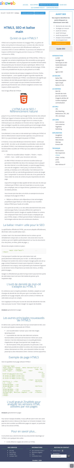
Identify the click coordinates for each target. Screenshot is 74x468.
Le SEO (57, 58)
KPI (56, 69)
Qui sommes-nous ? (38, 7)
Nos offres (34, 5)
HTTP (57, 160)
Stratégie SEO (59, 60)
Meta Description (60, 80)
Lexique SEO (13, 462)
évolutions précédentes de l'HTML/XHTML (25, 58)
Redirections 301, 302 (62, 113)
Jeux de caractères (61, 96)
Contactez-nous (37, 462)
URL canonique (60, 116)
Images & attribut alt (61, 98)
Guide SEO (63, 5)
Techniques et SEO (61, 63)
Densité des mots (60, 93)
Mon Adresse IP (60, 164)
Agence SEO (59, 72)
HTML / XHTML (60, 157)
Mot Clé (57, 91)
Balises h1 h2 (59, 85)
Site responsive (60, 153)
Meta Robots (59, 140)
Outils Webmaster (61, 65)
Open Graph (59, 83)
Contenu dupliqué (61, 100)
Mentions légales (37, 459)
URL (56, 109)
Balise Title (58, 78)
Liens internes (59, 122)
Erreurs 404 (59, 144)
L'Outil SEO (58, 67)
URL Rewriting (59, 111)
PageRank (58, 127)
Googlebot (58, 135)
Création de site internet (49, 5)
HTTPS (57, 162)
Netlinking (58, 129)
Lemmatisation (60, 103)
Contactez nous (52, 7)
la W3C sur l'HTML (29, 448)
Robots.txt (58, 137)
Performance (59, 150)
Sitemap (58, 142)
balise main (21, 232)
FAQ (33, 460)
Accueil (25, 5)
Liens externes (59, 124)
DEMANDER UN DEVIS (61, 43)
